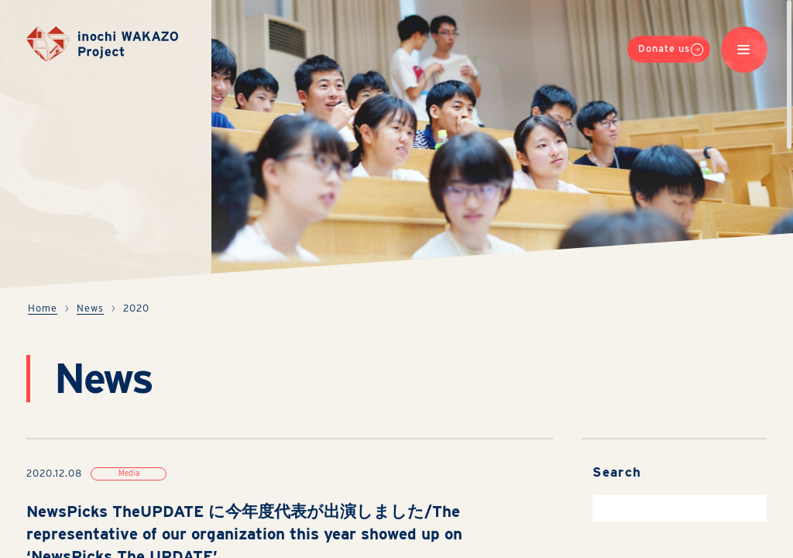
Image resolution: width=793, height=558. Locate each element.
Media (128, 472)
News (90, 308)
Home (42, 308)
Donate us (671, 52)
